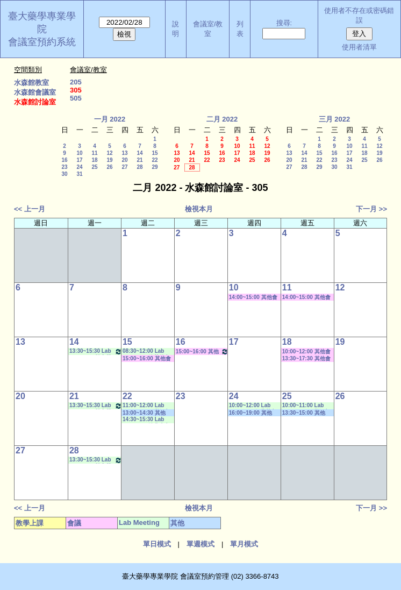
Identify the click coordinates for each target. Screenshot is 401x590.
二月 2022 (222, 119)
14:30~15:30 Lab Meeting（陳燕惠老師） (146, 419)
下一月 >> (371, 209)
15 (154, 153)
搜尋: (284, 23)
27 (124, 167)
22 (154, 160)
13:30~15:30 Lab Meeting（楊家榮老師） (95, 351)
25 (94, 167)
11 (94, 153)
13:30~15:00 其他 (303, 413)
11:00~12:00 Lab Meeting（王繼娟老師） (146, 405)
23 (64, 167)
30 (64, 174)
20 (124, 160)
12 (109, 153)
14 (139, 153)
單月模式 (244, 544)
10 (79, 153)
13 (124, 153)
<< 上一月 (29, 209)
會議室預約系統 (42, 42)
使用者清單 (359, 47)
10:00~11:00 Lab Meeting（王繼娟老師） (306, 405)
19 (109, 160)
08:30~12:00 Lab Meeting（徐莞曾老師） (146, 351)
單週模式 (200, 544)
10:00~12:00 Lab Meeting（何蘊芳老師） (252, 405)
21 (139, 160)
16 (64, 160)
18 (94, 160)
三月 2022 (334, 119)
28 (139, 167)
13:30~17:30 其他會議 (306, 359)
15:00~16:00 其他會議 (147, 359)
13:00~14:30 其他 (144, 413)
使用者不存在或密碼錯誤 (359, 15)
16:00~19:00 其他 (250, 413)
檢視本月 (199, 209)
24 (79, 167)
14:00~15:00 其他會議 (253, 297)
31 (79, 174)
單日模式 (157, 544)
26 (109, 167)
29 (154, 167)
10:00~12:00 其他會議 (306, 352)
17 (79, 160)
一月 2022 (110, 119)
